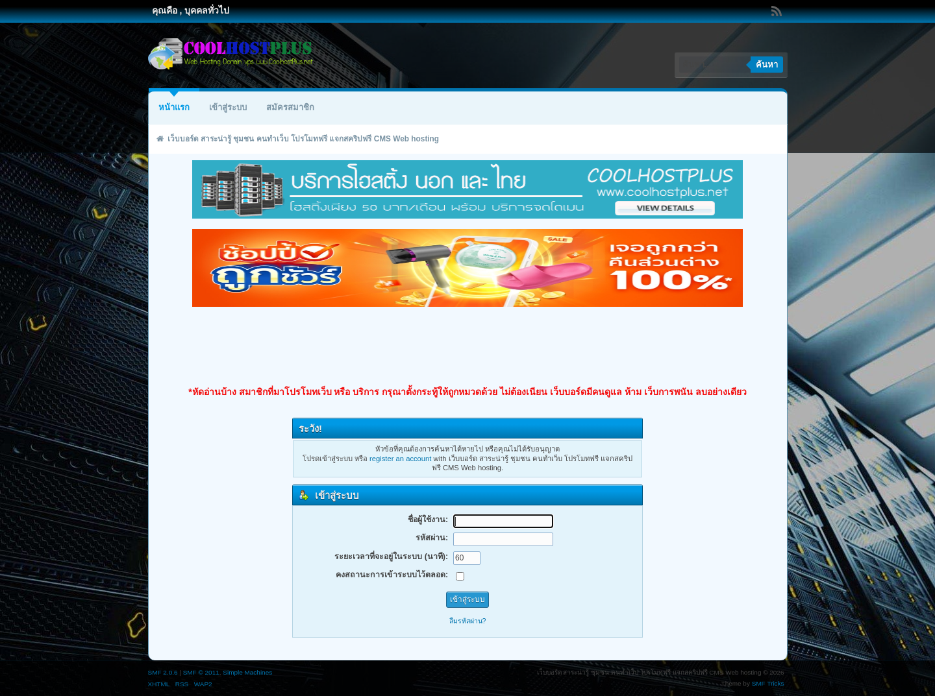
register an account (400, 458)
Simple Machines (247, 672)
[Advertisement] (467, 346)
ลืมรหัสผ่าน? (467, 621)
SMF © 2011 (201, 672)
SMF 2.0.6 (163, 672)
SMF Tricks (768, 683)
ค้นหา (767, 64)
